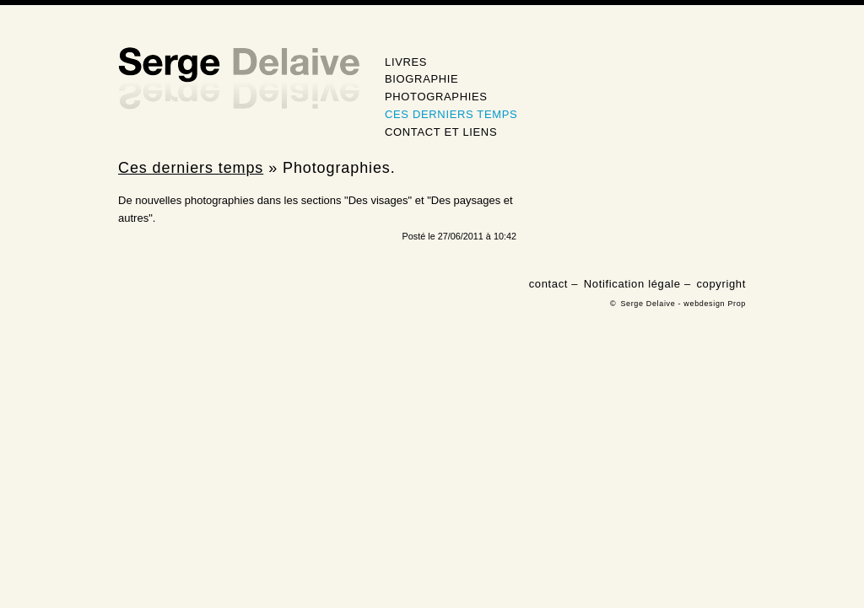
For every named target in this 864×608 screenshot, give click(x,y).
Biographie (421, 79)
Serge (238, 78)
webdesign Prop (714, 303)
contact (548, 283)
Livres (406, 62)
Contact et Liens (441, 132)
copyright (721, 283)
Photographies (436, 96)
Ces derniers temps (451, 114)
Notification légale (632, 283)
